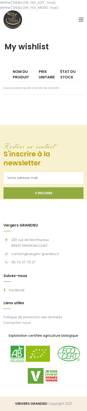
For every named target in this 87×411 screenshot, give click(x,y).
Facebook (14, 290)
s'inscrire (43, 193)
